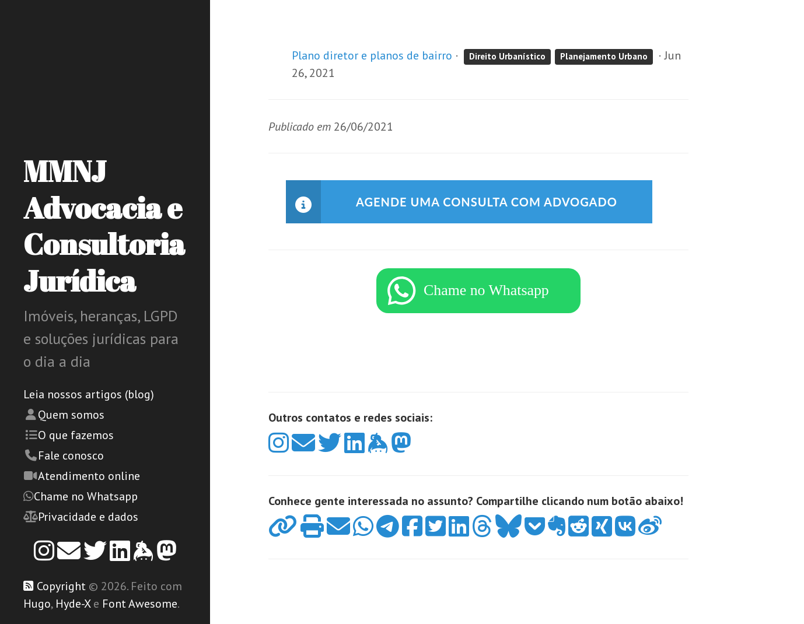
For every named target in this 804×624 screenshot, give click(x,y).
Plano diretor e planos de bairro (372, 55)
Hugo (37, 603)
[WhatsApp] (478, 296)
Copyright (61, 586)
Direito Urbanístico (507, 56)
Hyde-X (72, 603)
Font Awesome (139, 603)
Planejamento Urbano (604, 56)
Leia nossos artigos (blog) (88, 394)
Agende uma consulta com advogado (486, 202)
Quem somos (71, 414)
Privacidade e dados (88, 516)
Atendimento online (89, 475)
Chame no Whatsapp (86, 496)
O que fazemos (76, 435)
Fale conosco (71, 455)
